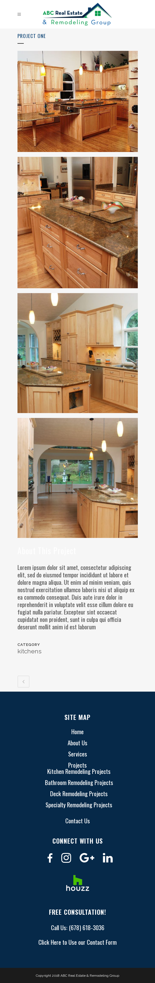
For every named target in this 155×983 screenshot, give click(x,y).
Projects (77, 765)
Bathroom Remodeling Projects (79, 782)
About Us (77, 743)
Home (77, 731)
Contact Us (77, 821)
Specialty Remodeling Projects (79, 805)
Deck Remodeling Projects (79, 793)
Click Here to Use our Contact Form (77, 942)
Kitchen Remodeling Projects (79, 771)
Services (77, 754)
